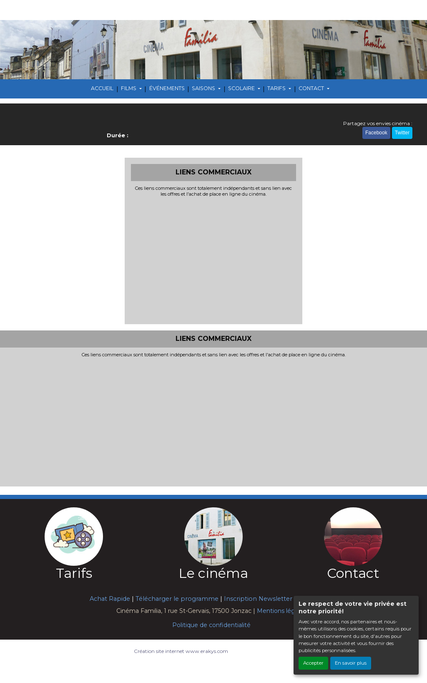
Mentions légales (281, 611)
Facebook (376, 133)
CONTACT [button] (312, 88)
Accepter (313, 663)
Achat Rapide (110, 598)
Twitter (402, 133)
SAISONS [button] (204, 88)
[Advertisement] (213, 259)
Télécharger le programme (177, 598)
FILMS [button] (129, 88)
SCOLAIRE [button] (242, 88)
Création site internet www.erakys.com (181, 651)
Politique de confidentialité (211, 625)
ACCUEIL (102, 88)
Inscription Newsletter (258, 598)
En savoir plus (351, 663)
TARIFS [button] (277, 88)
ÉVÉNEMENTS (167, 88)
